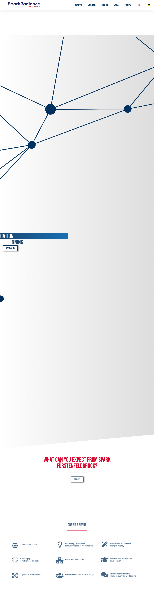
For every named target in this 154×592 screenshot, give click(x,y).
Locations (92, 5)
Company (78, 5)
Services (105, 5)
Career (116, 5)
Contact (128, 5)
